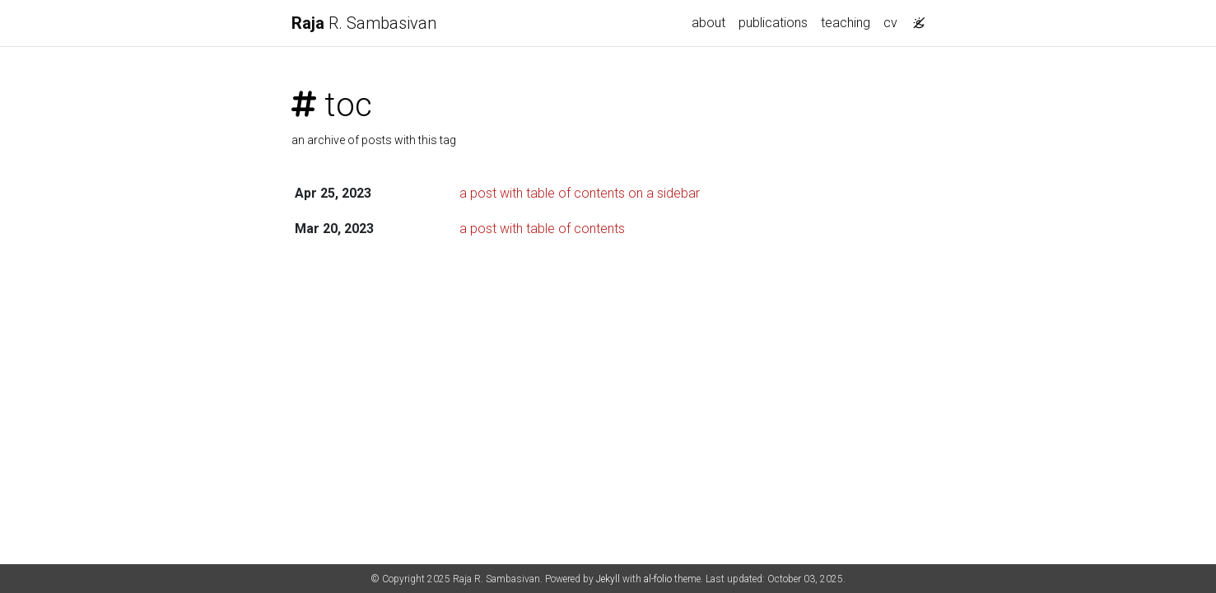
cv (890, 22)
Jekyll (608, 579)
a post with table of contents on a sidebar (579, 193)
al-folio (658, 579)
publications (773, 22)
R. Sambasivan (363, 23)
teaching (845, 22)
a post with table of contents (542, 228)
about (708, 22)
